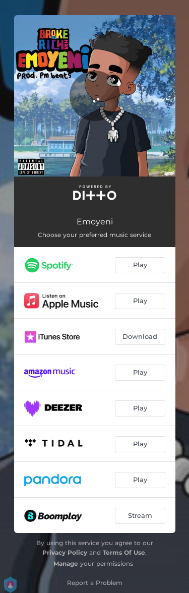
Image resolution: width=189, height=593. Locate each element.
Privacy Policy (64, 552)
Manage (65, 563)
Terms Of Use (124, 552)
